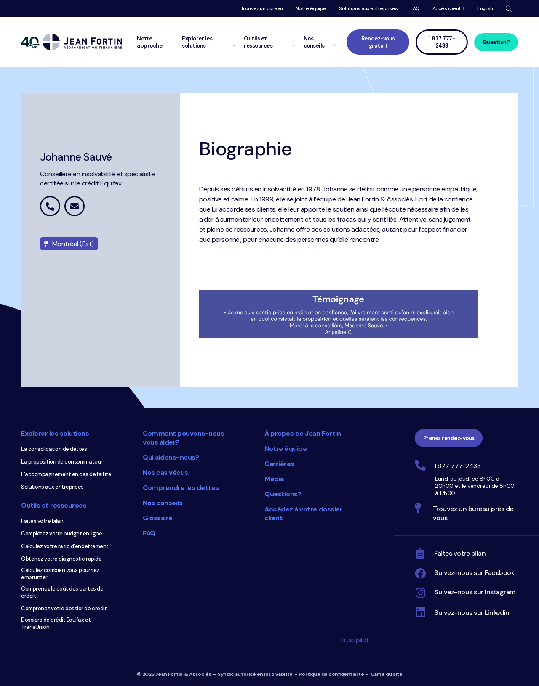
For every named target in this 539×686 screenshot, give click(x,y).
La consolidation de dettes (54, 449)
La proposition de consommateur (62, 461)
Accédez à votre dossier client (303, 513)
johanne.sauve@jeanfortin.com (74, 206)
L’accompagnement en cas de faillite (66, 474)
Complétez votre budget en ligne (61, 533)
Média (274, 478)
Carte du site (387, 674)
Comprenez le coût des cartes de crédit (62, 592)
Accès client (446, 8)
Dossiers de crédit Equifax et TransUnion (56, 623)
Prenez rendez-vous (449, 438)
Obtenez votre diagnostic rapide (61, 558)
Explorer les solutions (55, 433)
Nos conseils (162, 502)
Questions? (282, 494)
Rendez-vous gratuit (378, 42)
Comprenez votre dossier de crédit (64, 608)
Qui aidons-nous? (171, 457)
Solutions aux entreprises (368, 8)
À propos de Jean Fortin (302, 433)
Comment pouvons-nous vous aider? (183, 438)
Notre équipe (311, 8)
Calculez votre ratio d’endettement (65, 546)
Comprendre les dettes (181, 487)
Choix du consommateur (225, 582)
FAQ (415, 8)
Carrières (279, 463)
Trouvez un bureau (262, 8)
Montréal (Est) (69, 243)
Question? (496, 42)
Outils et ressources (53, 505)
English (485, 8)
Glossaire (158, 518)
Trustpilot (355, 640)
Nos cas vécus (165, 472)
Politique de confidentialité (331, 674)
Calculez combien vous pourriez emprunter (60, 574)
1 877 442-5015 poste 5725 (50, 206)
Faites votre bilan (42, 520)
